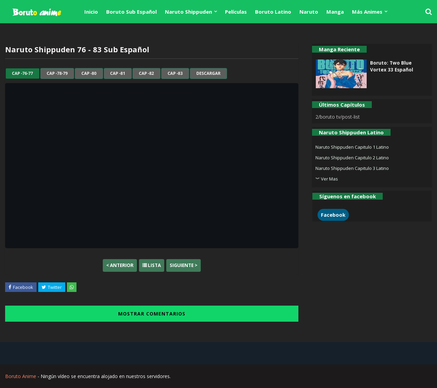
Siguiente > (183, 265)
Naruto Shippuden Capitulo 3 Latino (352, 168)
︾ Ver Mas (326, 179)
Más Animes (367, 11)
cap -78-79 (57, 73)
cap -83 (175, 73)
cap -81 (117, 73)
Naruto (308, 11)
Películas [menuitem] (236, 11)
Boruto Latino (273, 11)
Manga (335, 11)
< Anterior (119, 265)
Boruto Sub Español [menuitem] (131, 11)
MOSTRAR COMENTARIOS (151, 313)
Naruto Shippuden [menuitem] (188, 11)
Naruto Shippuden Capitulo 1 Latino (352, 147)
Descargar (208, 73)
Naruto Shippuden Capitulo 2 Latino (352, 158)
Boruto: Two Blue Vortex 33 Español (391, 66)
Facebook (333, 215)
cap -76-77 (22, 73)
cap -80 (88, 73)
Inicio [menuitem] (91, 11)
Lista (151, 265)
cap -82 (146, 73)
